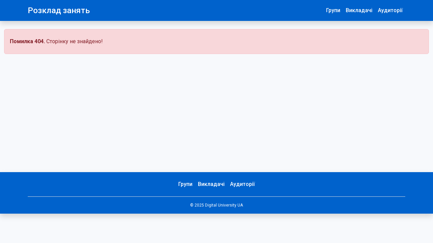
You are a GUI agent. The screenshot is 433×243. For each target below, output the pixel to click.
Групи (333, 10)
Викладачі (359, 10)
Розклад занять (59, 10)
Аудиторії (390, 10)
